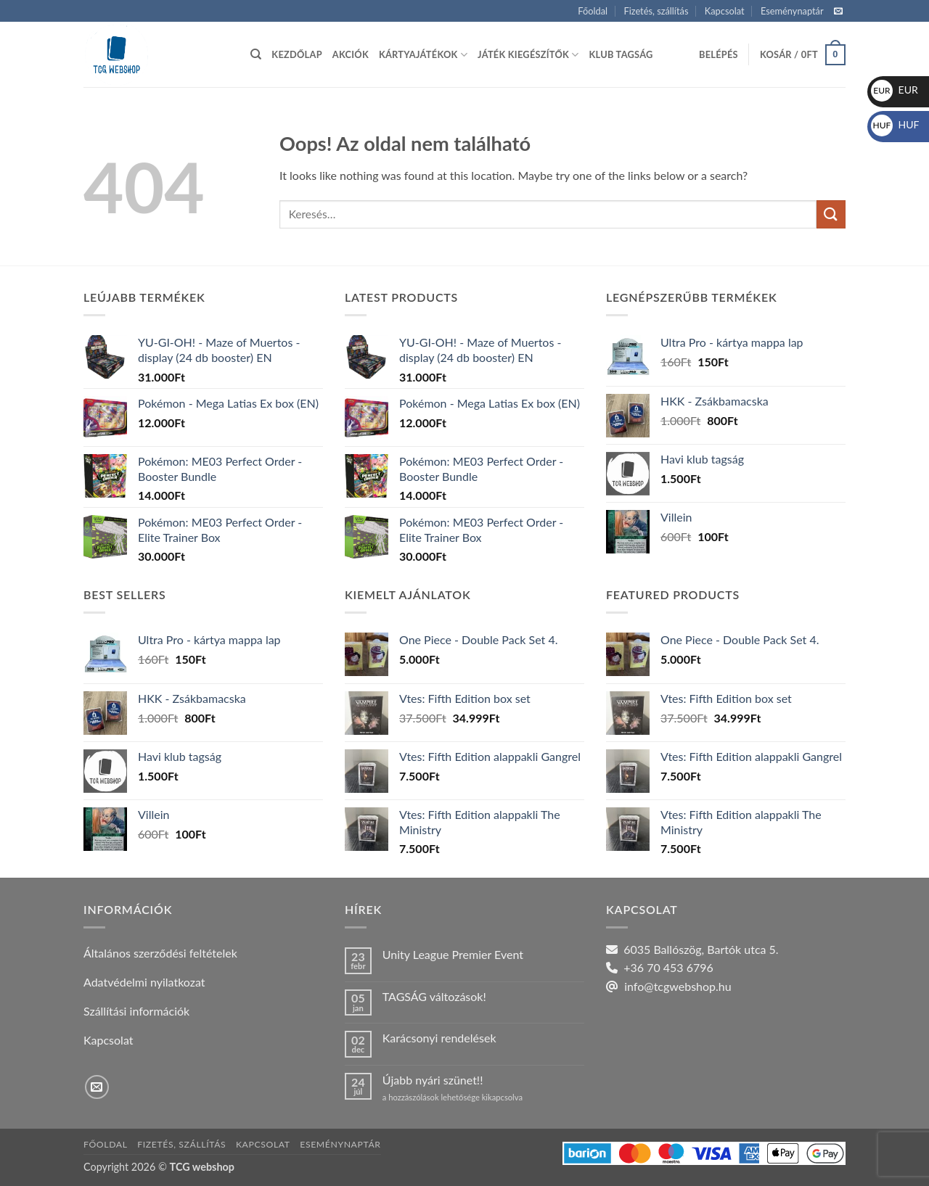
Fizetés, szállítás (655, 11)
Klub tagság (621, 54)
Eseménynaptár (792, 11)
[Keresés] (255, 54)
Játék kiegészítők (528, 55)
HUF (895, 124)
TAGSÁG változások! (434, 996)
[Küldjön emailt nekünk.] (838, 12)
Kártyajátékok (423, 55)
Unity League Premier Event (452, 954)
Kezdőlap (296, 54)
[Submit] (831, 214)
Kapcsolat (725, 11)
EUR (894, 89)
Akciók (350, 54)
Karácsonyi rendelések (439, 1038)
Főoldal (592, 11)
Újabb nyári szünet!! (432, 1080)
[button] (718, 54)
